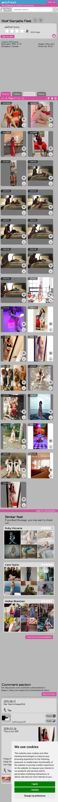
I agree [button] (35, 784)
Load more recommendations (39, 637)
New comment (49, 694)
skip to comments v (46, 511)
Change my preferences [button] (34, 796)
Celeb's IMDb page (10, 42)
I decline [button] (35, 790)
